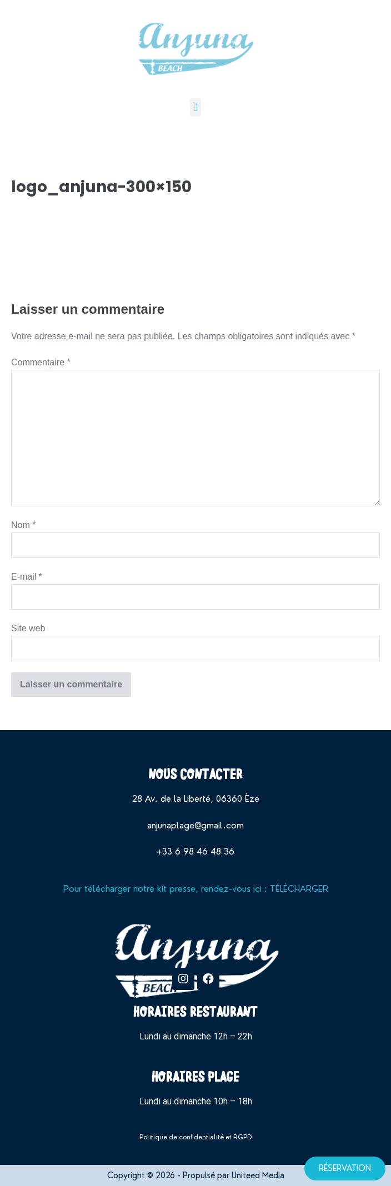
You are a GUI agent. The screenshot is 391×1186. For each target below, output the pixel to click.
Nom (23, 525)
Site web (28, 628)
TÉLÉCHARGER (299, 888)
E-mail (26, 576)
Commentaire (41, 362)
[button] (195, 107)
